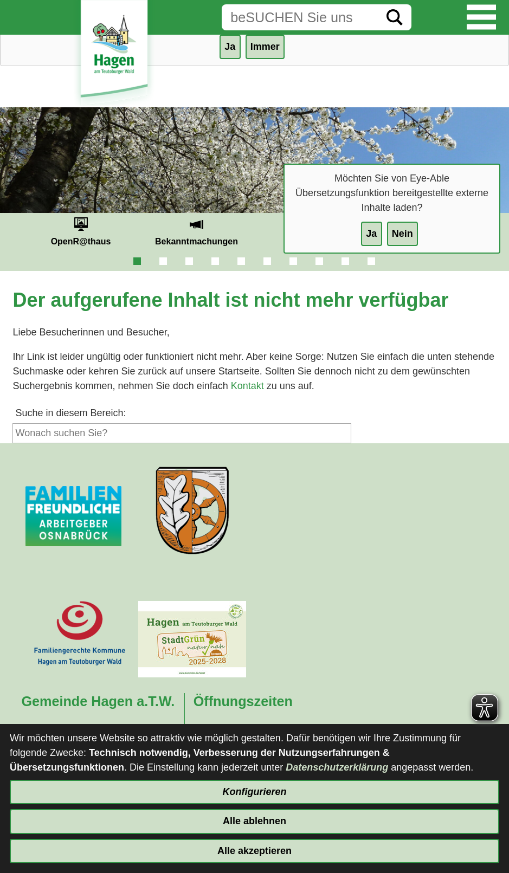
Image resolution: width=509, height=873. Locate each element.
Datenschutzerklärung (337, 767)
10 (371, 261)
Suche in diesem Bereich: (70, 413)
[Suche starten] (394, 17)
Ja (371, 233)
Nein (402, 233)
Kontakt (247, 385)
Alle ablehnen (254, 821)
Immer (265, 46)
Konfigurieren (254, 791)
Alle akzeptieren (254, 850)
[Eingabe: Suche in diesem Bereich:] (300, 17)
